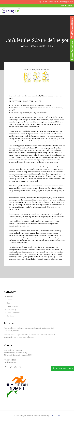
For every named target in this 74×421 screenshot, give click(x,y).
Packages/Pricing (12, 306)
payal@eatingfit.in (10, 362)
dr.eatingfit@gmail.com (65, 2)
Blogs (8, 303)
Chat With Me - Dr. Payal (64, 368)
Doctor (25, 46)
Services (9, 300)
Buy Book (10, 316)
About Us (10, 296)
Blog (51, 46)
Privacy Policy (11, 309)
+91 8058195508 (48, 2)
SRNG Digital (54, 415)
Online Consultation (13, 313)
